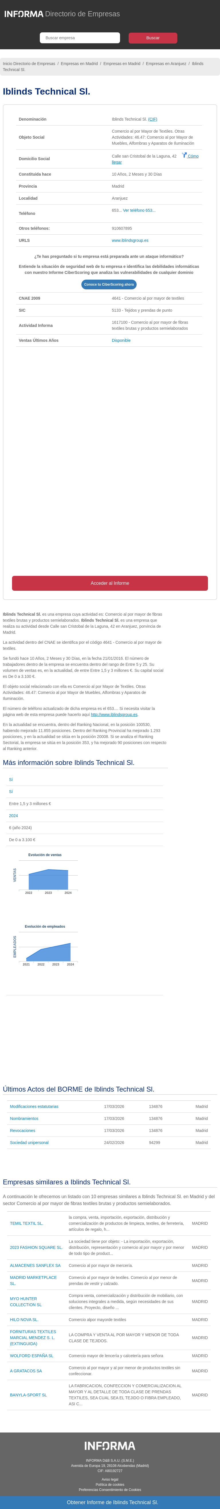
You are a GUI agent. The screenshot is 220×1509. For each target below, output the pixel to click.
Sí (11, 779)
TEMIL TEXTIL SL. (26, 1223)
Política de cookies (110, 1485)
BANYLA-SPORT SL (28, 1395)
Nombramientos (24, 1118)
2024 (13, 815)
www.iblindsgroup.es (130, 240)
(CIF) (152, 119)
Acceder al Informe (110, 583)
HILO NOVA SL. (24, 1319)
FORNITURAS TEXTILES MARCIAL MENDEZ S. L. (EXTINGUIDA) (33, 1337)
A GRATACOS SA (26, 1371)
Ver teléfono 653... (139, 210)
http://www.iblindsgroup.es (114, 714)
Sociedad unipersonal (29, 1142)
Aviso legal (110, 1479)
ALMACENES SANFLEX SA (35, 1265)
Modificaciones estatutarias (34, 1106)
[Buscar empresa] (80, 37)
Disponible (121, 340)
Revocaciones (22, 1130)
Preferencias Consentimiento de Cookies (110, 1490)
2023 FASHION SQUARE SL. (36, 1247)
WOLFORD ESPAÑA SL (31, 1355)
